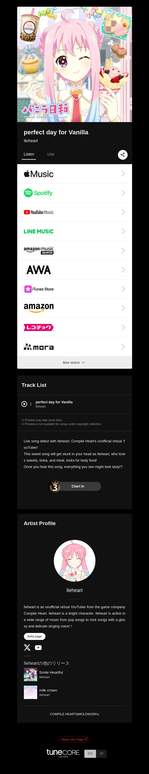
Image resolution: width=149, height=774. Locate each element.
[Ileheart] (74, 561)
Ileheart (31, 140)
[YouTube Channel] (38, 649)
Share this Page (75, 739)
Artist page (34, 636)
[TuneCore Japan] (63, 756)
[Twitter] (27, 649)
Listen (29, 154)
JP (101, 753)
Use (50, 154)
